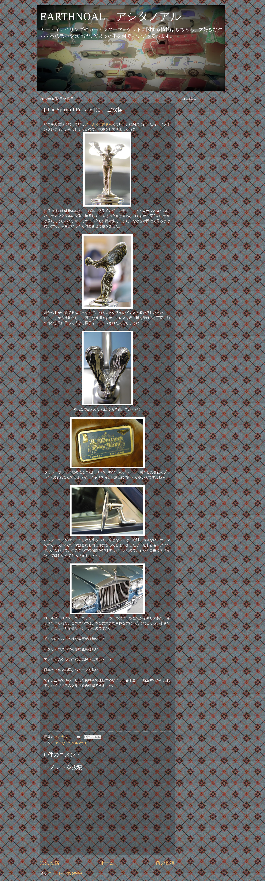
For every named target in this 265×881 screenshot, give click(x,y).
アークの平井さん (98, 124)
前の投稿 (165, 862)
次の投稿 (49, 862)
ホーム (107, 862)
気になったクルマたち (71, 743)
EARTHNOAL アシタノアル (110, 16)
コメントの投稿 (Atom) (65, 873)
